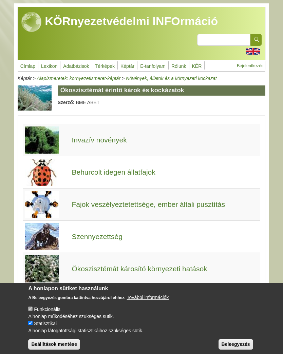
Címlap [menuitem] (27, 66)
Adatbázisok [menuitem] (76, 66)
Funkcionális (47, 315)
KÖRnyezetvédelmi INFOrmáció (119, 22)
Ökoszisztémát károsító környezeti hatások (139, 269)
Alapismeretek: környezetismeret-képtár (78, 78)
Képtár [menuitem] (127, 66)
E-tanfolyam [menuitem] (153, 66)
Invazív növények (99, 140)
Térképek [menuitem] (105, 66)
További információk (148, 303)
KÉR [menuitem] (197, 66)
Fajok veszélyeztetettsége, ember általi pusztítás (148, 204)
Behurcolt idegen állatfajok (113, 172)
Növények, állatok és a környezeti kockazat (171, 78)
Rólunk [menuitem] (178, 66)
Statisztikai (45, 329)
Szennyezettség (97, 236)
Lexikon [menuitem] (49, 66)
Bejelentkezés (250, 65)
